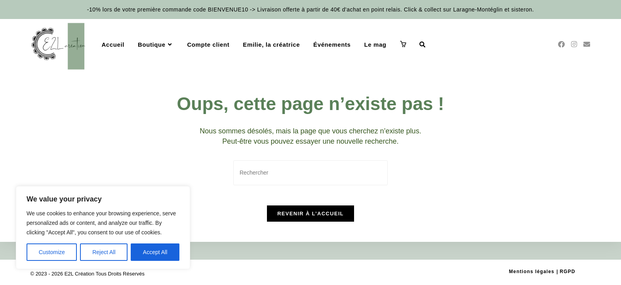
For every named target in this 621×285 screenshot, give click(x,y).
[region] (103, 227)
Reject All (103, 252)
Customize (52, 252)
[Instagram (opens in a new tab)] (574, 44)
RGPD (568, 271)
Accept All (155, 252)
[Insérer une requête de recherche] (310, 172)
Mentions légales (537, 271)
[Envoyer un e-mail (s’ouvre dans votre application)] (586, 44)
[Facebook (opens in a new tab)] (561, 44)
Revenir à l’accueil (310, 217)
